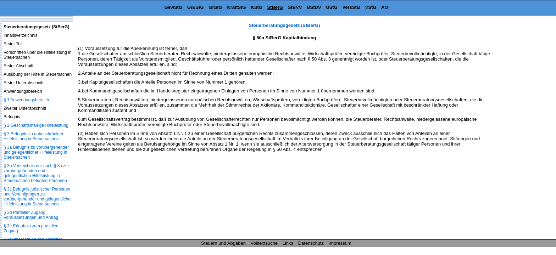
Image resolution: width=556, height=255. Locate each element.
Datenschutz (311, 243)
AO (384, 7)
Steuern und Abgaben (223, 243)
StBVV (295, 7)
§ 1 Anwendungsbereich (26, 99)
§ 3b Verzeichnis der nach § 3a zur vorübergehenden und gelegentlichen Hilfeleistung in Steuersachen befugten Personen (36, 173)
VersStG (351, 7)
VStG (371, 7)
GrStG (215, 7)
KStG (256, 7)
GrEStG (195, 7)
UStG (332, 7)
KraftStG (236, 7)
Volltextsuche (264, 243)
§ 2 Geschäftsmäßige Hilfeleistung (36, 125)
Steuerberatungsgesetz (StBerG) (284, 25)
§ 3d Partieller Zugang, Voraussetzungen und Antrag (31, 215)
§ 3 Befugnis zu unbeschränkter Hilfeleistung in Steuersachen (33, 136)
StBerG (275, 7)
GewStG (173, 7)
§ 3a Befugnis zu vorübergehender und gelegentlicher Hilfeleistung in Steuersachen (36, 152)
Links (288, 243)
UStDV (314, 7)
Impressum (340, 243)
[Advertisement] (520, 129)
